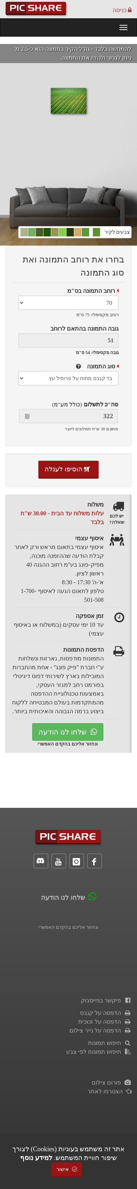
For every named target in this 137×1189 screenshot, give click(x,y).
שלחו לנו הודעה (67, 732)
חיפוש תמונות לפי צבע (99, 1052)
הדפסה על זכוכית (105, 1022)
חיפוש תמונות (110, 1043)
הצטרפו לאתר (109, 1091)
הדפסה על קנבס (106, 1013)
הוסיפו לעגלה (68, 469)
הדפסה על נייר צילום (100, 1030)
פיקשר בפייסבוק (106, 1000)
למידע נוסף (36, 1158)
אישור (66, 1169)
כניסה (122, 10)
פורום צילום (112, 1082)
